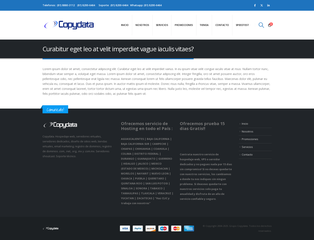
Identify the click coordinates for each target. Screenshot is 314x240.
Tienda (204, 25)
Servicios (162, 25)
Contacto (222, 25)
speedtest (242, 25)
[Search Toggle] (261, 25)
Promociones (184, 25)
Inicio (125, 25)
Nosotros (142, 25)
